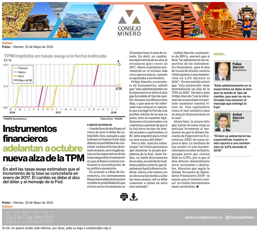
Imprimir (124, 197)
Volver (7, 43)
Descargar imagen (134, 197)
